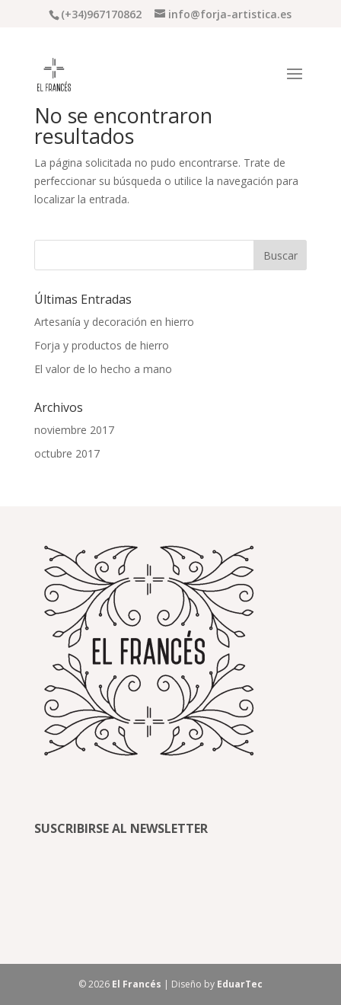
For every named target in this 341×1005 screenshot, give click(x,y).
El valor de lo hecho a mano (103, 369)
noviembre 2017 (74, 430)
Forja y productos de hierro (101, 345)
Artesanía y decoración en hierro (114, 321)
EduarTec (240, 984)
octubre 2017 (67, 453)
